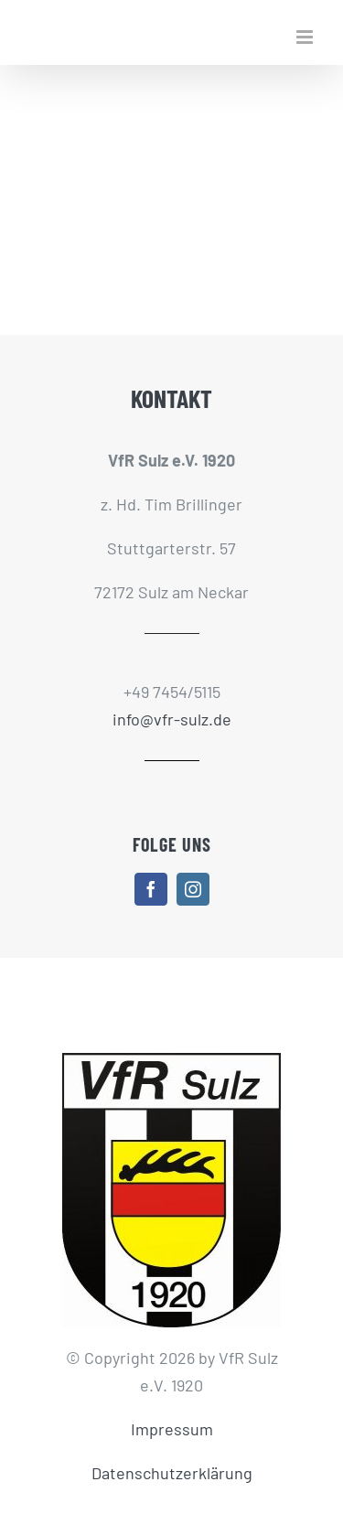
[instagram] (193, 889)
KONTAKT (171, 398)
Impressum (172, 1429)
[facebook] (150, 889)
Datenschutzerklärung (171, 1473)
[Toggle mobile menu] (306, 37)
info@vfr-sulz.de (172, 719)
